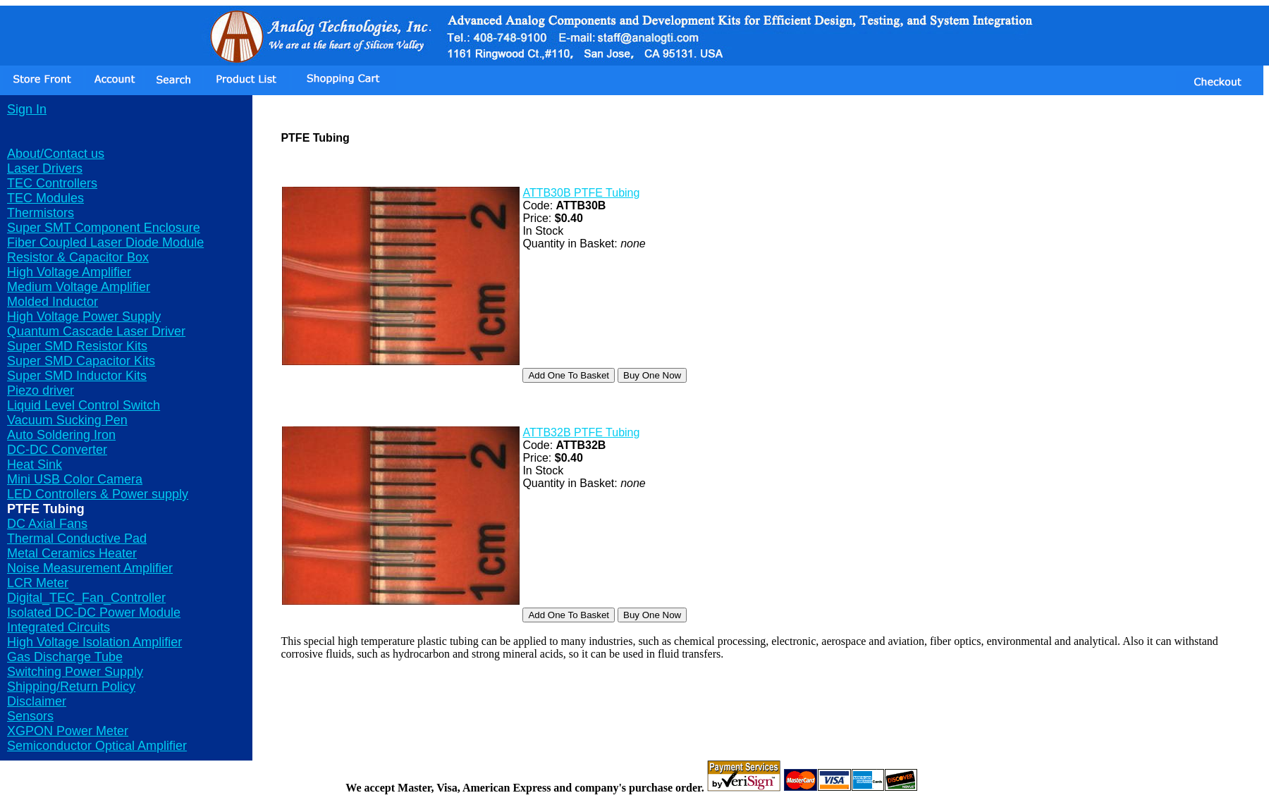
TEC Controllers (52, 183)
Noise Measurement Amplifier (90, 568)
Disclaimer (36, 701)
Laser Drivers (44, 168)
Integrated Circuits (58, 627)
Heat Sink (34, 464)
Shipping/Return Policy (71, 686)
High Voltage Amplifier (69, 272)
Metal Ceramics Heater (72, 553)
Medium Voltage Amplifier (78, 287)
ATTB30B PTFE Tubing (580, 193)
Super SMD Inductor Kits (77, 376)
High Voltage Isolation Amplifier (94, 642)
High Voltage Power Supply (84, 316)
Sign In (27, 109)
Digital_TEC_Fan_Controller (86, 598)
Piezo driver (40, 390)
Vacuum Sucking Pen (67, 420)
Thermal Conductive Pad (77, 538)
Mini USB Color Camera (74, 479)
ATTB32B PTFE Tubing (580, 432)
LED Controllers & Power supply (97, 494)
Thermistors (40, 213)
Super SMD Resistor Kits (77, 346)
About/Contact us (55, 154)
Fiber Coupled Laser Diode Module (105, 242)
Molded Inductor (52, 302)
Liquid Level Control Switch (83, 405)
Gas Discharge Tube (65, 657)
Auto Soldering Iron (61, 435)
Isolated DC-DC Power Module (93, 612)
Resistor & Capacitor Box (78, 257)
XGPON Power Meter (67, 731)
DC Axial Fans (47, 524)
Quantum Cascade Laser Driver (96, 331)
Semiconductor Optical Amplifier (97, 746)
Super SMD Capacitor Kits (81, 361)
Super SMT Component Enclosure (103, 228)
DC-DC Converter (57, 450)
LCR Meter (37, 583)
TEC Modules (45, 198)
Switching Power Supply (75, 672)
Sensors (30, 716)
